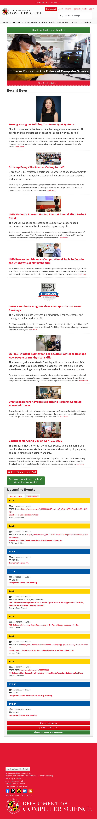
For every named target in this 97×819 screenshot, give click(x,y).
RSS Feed (31, 472)
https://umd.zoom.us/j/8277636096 (34, 670)
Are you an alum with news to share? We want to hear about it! (26, 480)
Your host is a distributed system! (24, 515)
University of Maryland (48, 3)
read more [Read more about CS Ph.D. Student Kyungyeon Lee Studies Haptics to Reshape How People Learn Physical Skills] (83, 380)
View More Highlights (48, 83)
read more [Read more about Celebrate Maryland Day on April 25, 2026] (80, 464)
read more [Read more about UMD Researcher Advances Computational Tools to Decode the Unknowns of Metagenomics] (82, 274)
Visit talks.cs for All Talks (48, 728)
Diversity (76, 22)
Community (63, 22)
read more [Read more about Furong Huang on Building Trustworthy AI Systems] (19, 146)
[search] (75, 16)
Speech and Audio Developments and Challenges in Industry (35, 540)
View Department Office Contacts (18, 769)
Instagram (19, 791)
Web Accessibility (12, 795)
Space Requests (80, 9)
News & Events (47, 22)
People (7, 22)
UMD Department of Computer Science (22, 11)
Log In (91, 9)
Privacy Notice (26, 795)
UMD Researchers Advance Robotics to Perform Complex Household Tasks (45, 403)
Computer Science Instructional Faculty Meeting (30, 695)
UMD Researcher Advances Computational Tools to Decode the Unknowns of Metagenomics (46, 261)
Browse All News (15, 472)
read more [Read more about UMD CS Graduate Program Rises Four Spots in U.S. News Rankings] (33, 329)
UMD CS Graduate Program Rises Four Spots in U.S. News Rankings (45, 308)
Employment (51, 9)
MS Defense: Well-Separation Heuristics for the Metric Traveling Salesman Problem (46, 673)
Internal (68, 9)
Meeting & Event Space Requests (48, 732)
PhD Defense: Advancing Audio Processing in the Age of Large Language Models (44, 625)
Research (18, 22)
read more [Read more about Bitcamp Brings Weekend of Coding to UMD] (51, 190)
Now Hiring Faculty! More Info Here (48, 30)
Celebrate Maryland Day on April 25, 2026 (35, 441)
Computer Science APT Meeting (23, 582)
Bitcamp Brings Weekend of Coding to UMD (36, 167)
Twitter (13, 791)
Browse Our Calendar (48, 723)
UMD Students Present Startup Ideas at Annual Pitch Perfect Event (47, 216)
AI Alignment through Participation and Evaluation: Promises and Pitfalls (41, 650)
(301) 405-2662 (22, 786)
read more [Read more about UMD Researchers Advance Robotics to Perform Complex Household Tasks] (64, 416)
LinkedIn (25, 791)
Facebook (7, 791)
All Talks (33, 496)
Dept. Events (17, 496)
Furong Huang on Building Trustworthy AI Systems (42, 124)
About (60, 9)
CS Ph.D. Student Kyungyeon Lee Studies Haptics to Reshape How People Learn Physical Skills (47, 355)
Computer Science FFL (19, 563)
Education (31, 22)
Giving (87, 22)
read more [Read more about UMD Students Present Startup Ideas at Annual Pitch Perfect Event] (64, 237)
